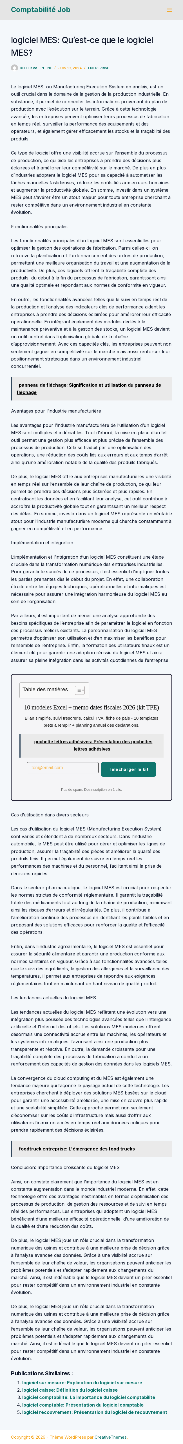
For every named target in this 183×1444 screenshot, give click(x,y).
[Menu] (169, 9)
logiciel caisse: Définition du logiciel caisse (70, 1390)
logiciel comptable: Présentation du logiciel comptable (83, 1405)
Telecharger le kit (128, 769)
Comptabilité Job (40, 9)
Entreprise (98, 68)
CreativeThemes (111, 1437)
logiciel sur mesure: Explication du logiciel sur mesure (82, 1382)
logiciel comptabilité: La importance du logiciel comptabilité (88, 1397)
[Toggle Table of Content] (77, 690)
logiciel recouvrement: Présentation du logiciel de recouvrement (94, 1412)
